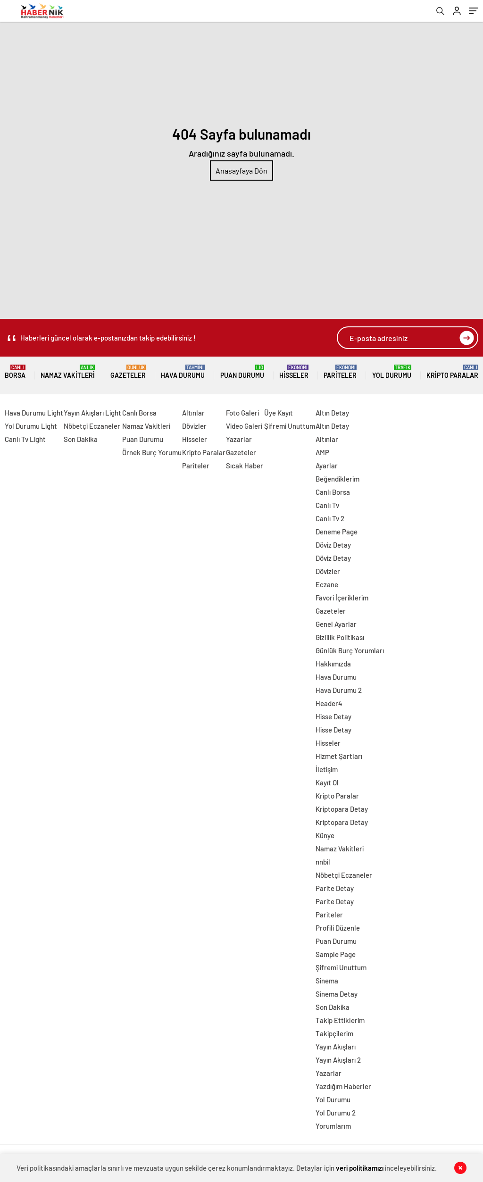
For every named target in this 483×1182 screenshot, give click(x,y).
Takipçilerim (334, 1033)
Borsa (15, 372)
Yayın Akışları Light (92, 412)
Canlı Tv (327, 505)
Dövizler (194, 426)
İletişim (327, 769)
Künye (325, 835)
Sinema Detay (337, 994)
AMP (322, 452)
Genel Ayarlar (336, 624)
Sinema (327, 980)
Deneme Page (337, 531)
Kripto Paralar (452, 372)
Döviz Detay (333, 545)
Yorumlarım (333, 1126)
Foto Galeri (242, 412)
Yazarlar (239, 439)
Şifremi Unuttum (289, 426)
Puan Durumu (242, 372)
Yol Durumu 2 (336, 1112)
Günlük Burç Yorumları (350, 650)
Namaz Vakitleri (68, 372)
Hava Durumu (183, 372)
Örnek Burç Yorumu (152, 452)
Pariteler (340, 372)
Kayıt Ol (327, 782)
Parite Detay (335, 888)
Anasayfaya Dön (241, 170)
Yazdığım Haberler (343, 1086)
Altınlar (193, 412)
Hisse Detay (333, 716)
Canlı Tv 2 (330, 518)
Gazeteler (128, 372)
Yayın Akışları (336, 1046)
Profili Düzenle (338, 928)
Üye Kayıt (278, 412)
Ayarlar (327, 465)
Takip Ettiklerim (340, 1020)
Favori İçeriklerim (342, 597)
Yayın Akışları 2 (338, 1060)
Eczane (327, 584)
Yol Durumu (391, 372)
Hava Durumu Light (34, 412)
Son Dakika (81, 439)
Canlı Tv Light (25, 439)
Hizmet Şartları (339, 756)
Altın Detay (332, 412)
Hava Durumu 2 (339, 690)
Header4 (329, 703)
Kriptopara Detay (342, 809)
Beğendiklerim (337, 478)
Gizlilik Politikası (340, 637)
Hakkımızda (333, 663)
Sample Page (336, 954)
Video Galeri (244, 426)
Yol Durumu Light (31, 426)
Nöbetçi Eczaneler (92, 426)
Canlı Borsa (139, 412)
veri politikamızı (359, 1168)
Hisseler (293, 372)
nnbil (323, 861)
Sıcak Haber (244, 465)
